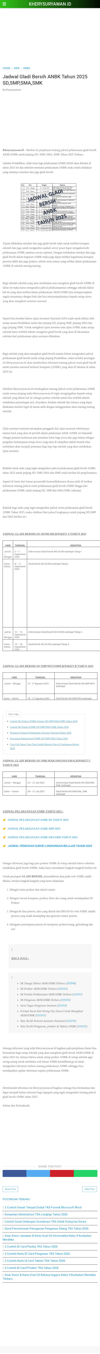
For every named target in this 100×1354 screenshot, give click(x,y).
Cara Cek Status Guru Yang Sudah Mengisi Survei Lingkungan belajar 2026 (44, 747)
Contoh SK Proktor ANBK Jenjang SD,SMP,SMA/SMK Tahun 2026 (43, 722)
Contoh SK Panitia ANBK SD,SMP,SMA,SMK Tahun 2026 (39, 728)
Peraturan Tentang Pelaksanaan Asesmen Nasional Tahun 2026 (40, 734)
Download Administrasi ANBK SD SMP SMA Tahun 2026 (39, 739)
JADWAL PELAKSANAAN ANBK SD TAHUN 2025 (38, 820)
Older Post (89, 1190)
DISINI (71, 984)
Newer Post (10, 1190)
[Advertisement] (50, 36)
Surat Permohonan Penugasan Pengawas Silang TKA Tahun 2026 (46, 1229)
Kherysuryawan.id (50, 4)
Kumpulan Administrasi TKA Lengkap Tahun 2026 (36, 1215)
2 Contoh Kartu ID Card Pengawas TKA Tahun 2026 (37, 1254)
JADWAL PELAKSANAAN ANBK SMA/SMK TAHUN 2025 (43, 838)
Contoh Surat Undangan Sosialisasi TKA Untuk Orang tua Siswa (45, 1222)
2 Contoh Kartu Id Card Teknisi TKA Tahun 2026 (35, 1261)
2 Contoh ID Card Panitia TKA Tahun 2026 (31, 1247)
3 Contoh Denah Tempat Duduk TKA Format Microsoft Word (43, 1208)
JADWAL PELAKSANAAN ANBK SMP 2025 (34, 829)
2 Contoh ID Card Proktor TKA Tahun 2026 (31, 1268)
